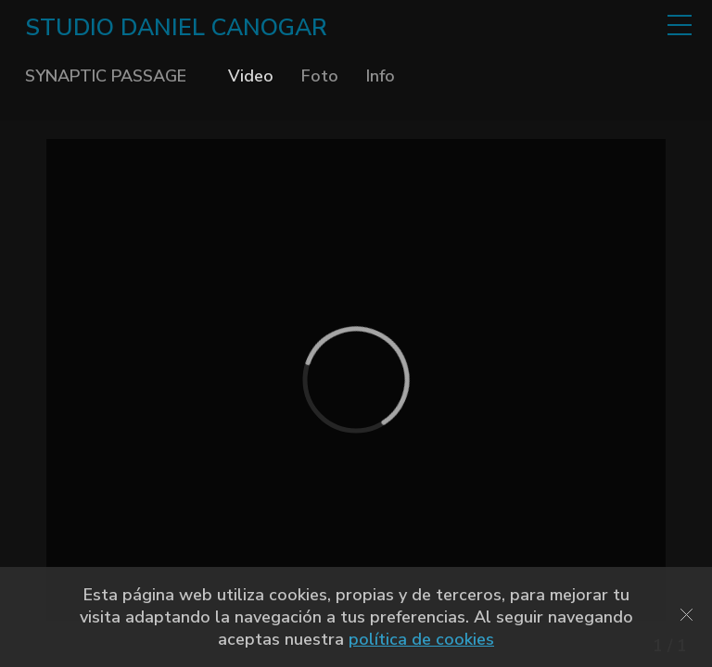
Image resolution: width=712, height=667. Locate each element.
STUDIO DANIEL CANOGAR (176, 28)
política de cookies (421, 639)
